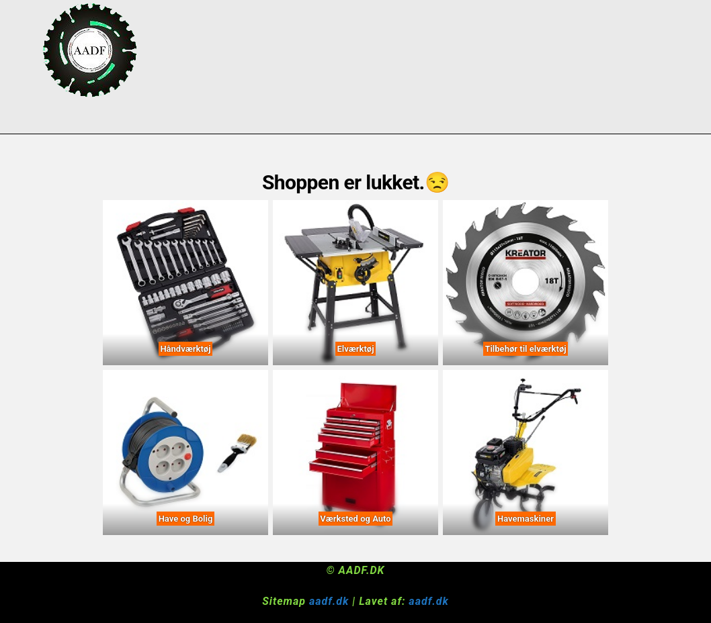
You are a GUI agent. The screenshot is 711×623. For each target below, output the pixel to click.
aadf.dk (329, 601)
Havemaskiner (525, 519)
